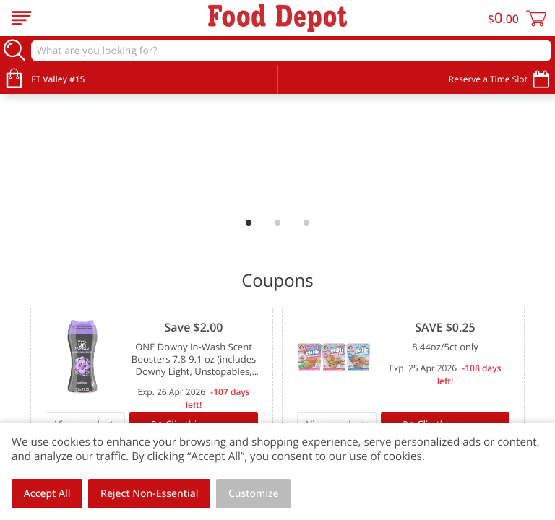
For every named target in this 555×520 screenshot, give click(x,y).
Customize (253, 493)
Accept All (47, 493)
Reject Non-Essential (149, 493)
